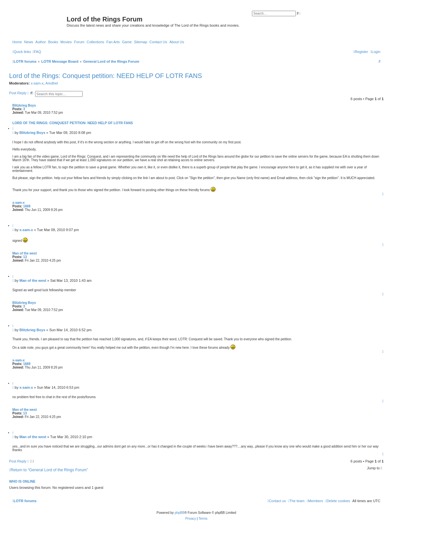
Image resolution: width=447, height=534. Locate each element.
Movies (66, 42)
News (28, 42)
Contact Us (158, 42)
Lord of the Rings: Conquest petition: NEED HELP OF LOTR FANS (105, 75)
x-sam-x (37, 83)
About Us (176, 42)
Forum (79, 42)
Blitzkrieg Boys (24, 105)
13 (25, 257)
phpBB (179, 512)
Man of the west (24, 253)
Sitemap (140, 42)
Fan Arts (113, 42)
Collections (95, 42)
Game (127, 42)
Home (17, 42)
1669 (26, 206)
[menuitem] (37, 52)
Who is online (22, 481)
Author (40, 42)
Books (53, 42)
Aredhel (52, 83)
